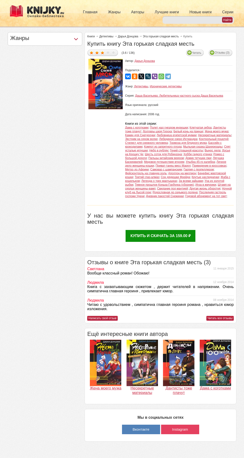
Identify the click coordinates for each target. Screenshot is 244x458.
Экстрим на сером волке (141, 139)
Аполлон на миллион (182, 173)
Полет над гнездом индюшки (169, 127)
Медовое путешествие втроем (164, 162)
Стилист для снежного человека (146, 142)
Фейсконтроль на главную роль (146, 173)
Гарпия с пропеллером (198, 169)
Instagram (180, 429)
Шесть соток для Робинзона (163, 154)
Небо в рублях (158, 150)
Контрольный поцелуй (213, 139)
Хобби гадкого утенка (197, 154)
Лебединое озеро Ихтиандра (178, 139)
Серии (227, 12)
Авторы (137, 12)
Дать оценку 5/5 (114, 52)
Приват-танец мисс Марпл (173, 165)
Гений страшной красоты (186, 150)
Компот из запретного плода (162, 146)
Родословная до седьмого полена (175, 192)
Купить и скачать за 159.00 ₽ (160, 236)
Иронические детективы (166, 86)
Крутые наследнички (205, 177)
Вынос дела (212, 150)
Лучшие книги (167, 12)
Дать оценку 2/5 (97, 52)
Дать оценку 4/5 (108, 52)
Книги (91, 36)
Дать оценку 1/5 (92, 52)
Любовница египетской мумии (177, 135)
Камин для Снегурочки (140, 135)
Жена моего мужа (216, 131)
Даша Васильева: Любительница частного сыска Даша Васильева (179, 95)
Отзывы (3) (222, 52)
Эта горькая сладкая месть (161, 36)
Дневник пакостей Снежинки (165, 196)
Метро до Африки (137, 169)
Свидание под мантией (172, 188)
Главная (90, 12)
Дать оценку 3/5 (103, 52)
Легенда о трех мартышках (159, 181)
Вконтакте (141, 429)
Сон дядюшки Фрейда (175, 177)
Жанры (114, 12)
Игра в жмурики (205, 184)
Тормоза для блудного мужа (188, 142)
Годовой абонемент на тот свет (206, 196)
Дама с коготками (136, 127)
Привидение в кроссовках (209, 165)
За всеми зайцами (191, 181)
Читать (196, 53)
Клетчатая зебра (201, 127)
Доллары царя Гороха (157, 131)
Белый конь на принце (188, 131)
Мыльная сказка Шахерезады (203, 146)
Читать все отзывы (220, 318)
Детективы (106, 36)
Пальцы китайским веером (166, 158)
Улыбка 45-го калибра (200, 162)
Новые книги (200, 12)
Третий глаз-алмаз (147, 177)
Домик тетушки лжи (198, 158)
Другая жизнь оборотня (204, 188)
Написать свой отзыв (102, 318)
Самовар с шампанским (166, 169)
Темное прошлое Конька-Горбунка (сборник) (164, 184)
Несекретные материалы (214, 135)
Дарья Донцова (128, 36)
